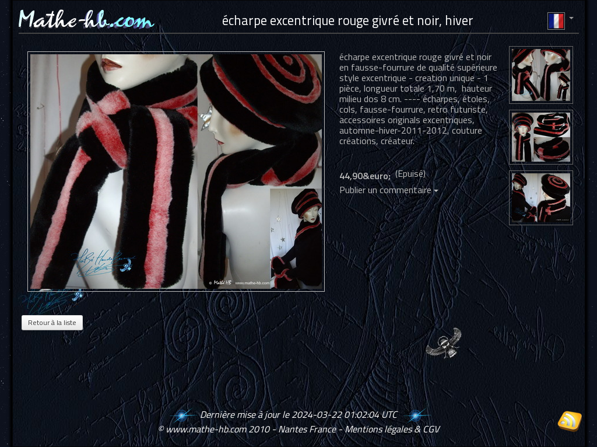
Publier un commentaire (388, 190)
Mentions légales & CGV (392, 429)
